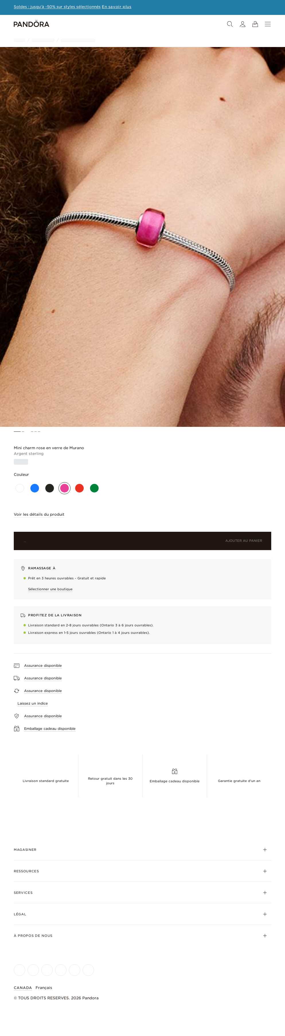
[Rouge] (79, 488)
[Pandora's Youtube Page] (61, 970)
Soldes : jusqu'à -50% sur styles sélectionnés (57, 7)
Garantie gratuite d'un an (239, 781)
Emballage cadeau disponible (175, 781)
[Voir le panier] (255, 24)
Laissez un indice (32, 703)
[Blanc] (20, 488)
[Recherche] (230, 24)
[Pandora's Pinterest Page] (88, 970)
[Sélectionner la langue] (47, 988)
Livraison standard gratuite (46, 781)
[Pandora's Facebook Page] (19, 970)
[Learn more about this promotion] (116, 7)
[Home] (31, 24)
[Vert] (94, 488)
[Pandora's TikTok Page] (74, 970)
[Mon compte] (242, 24)
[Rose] (64, 488)
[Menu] (267, 24)
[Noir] (50, 488)
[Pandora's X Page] (47, 970)
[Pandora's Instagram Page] (33, 970)
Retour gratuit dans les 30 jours (110, 781)
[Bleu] (35, 488)
